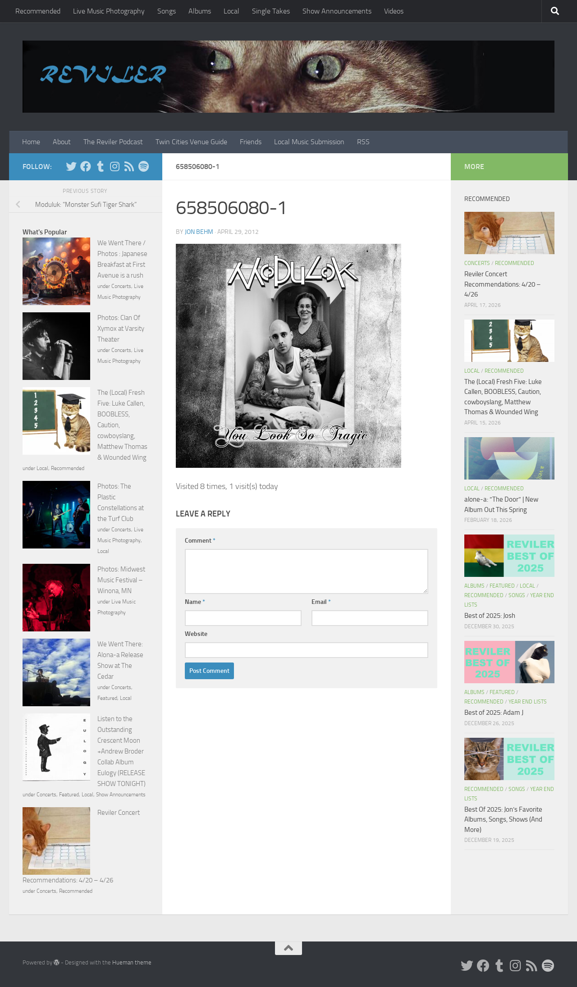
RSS (363, 141)
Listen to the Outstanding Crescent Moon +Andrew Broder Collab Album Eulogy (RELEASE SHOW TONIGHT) (121, 751)
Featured (107, 698)
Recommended (37, 11)
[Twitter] (71, 166)
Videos (393, 11)
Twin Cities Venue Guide (191, 141)
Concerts (121, 286)
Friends (250, 141)
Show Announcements (336, 11)
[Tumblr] (100, 166)
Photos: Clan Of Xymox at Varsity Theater (120, 328)
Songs (166, 11)
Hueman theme (131, 962)
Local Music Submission (309, 141)
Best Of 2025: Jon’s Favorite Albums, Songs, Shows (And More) (503, 819)
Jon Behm (199, 232)
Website (196, 634)
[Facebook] (85, 166)
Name (195, 602)
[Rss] (129, 166)
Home (31, 141)
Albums (199, 11)
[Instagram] (114, 166)
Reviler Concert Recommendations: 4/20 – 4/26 (502, 284)
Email (321, 602)
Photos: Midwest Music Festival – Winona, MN (121, 580)
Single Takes (271, 11)
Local (231, 11)
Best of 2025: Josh (489, 616)
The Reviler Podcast (113, 141)
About (62, 141)
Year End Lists (527, 702)
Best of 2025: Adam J (493, 712)
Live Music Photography (109, 11)
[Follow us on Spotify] (143, 166)
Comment (200, 540)
